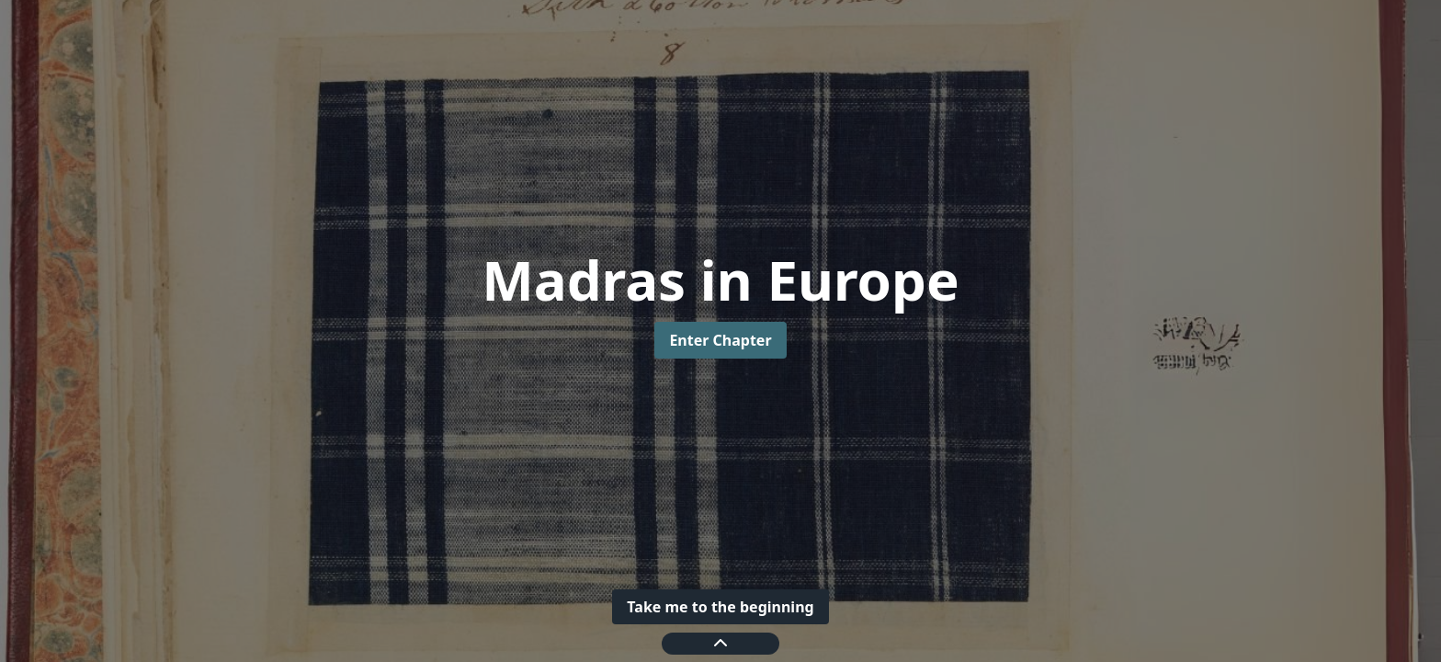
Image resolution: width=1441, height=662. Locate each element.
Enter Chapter (720, 340)
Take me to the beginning (720, 607)
